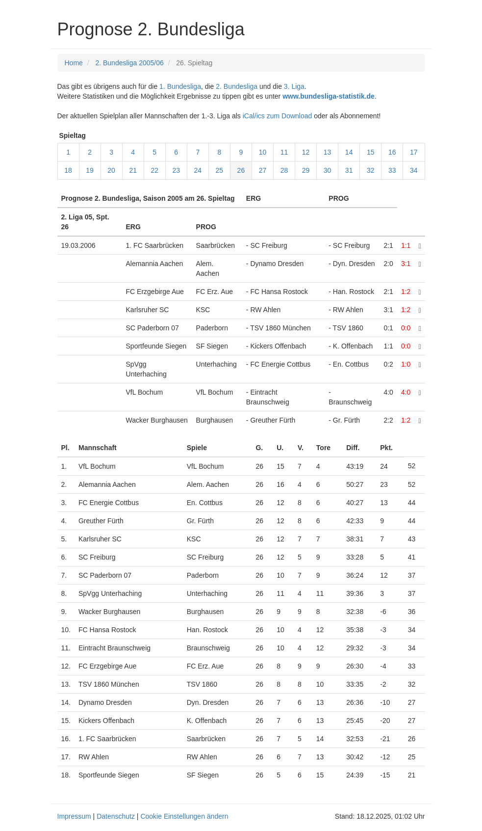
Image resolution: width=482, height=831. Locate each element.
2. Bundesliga (236, 86)
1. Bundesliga (180, 86)
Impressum (74, 816)
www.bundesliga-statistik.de (328, 96)
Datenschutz (116, 816)
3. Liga (294, 86)
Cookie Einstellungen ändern (184, 816)
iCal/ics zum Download (277, 116)
